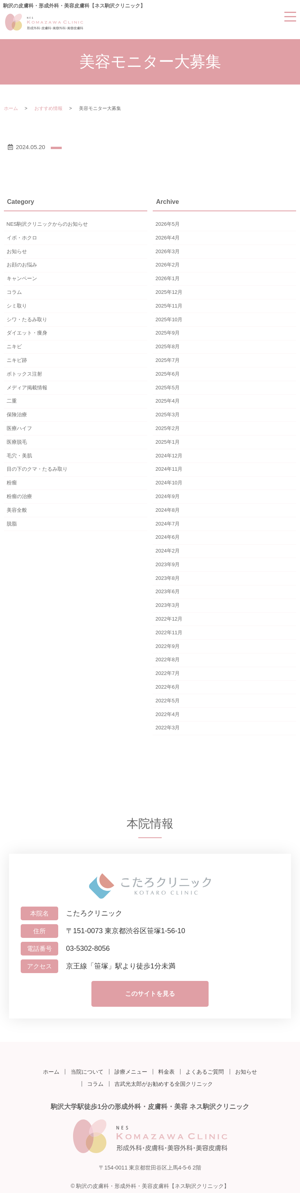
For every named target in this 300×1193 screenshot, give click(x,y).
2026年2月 (167, 265)
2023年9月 (167, 564)
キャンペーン (22, 278)
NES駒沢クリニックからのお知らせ (47, 224)
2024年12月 (168, 456)
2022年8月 (167, 659)
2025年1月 (167, 442)
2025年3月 (167, 414)
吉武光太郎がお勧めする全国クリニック (163, 1082)
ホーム (11, 108)
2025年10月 (168, 319)
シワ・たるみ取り (27, 319)
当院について (87, 1071)
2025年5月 (167, 387)
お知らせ (17, 251)
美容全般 (17, 510)
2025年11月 (168, 306)
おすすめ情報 (48, 108)
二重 (12, 401)
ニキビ (14, 346)
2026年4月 (167, 238)
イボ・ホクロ (22, 238)
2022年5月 (167, 701)
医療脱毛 (17, 442)
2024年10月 (168, 483)
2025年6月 (167, 374)
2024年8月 (167, 510)
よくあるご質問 (205, 1071)
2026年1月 (167, 278)
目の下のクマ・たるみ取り (37, 469)
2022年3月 (167, 728)
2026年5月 (167, 224)
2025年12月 (168, 292)
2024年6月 (167, 537)
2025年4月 (167, 401)
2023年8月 (167, 578)
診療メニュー (130, 1071)
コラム (14, 292)
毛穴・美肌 (19, 456)
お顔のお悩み (22, 265)
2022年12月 (168, 619)
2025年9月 (167, 333)
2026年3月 (167, 251)
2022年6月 (167, 687)
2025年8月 (167, 346)
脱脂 (12, 524)
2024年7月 (167, 524)
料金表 (166, 1071)
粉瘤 (12, 483)
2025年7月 (167, 360)
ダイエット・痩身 (27, 333)
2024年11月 (168, 469)
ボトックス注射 (24, 374)
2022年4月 (167, 714)
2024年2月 (167, 551)
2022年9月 (167, 646)
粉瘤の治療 (19, 496)
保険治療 (17, 414)
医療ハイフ (19, 428)
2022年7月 (167, 673)
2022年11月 (168, 632)
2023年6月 (167, 591)
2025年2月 (167, 428)
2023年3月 (167, 605)
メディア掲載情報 (27, 387)
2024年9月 (167, 496)
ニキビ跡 (17, 360)
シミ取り (17, 306)
